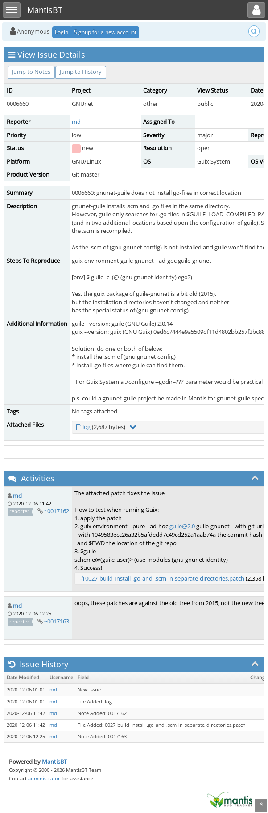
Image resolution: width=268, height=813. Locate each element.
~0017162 (56, 511)
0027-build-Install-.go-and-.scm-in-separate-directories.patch (164, 578)
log (86, 427)
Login (61, 32)
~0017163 (56, 621)
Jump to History (81, 71)
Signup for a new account (105, 32)
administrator (44, 778)
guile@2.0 (182, 526)
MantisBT (54, 762)
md (76, 122)
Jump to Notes (31, 71)
